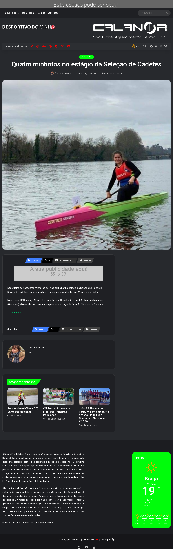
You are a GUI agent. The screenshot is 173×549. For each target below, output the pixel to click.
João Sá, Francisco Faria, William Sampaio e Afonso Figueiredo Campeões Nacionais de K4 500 (94, 413)
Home (7, 13)
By (112, 537)
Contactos (52, 13)
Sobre (15, 13)
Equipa (41, 13)
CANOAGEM (86, 57)
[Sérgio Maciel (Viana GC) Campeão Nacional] (22, 395)
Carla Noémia (63, 73)
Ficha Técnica (28, 13)
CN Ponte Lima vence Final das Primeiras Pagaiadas (56, 410)
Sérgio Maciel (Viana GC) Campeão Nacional (22, 408)
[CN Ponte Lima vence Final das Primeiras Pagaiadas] (58, 395)
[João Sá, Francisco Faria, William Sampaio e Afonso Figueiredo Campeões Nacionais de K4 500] (94, 395)
